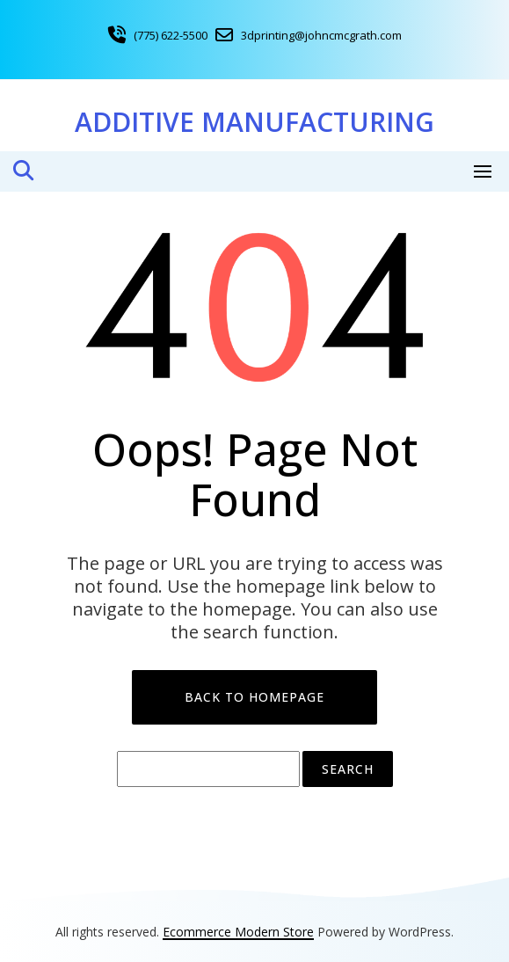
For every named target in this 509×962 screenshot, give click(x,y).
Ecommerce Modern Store (238, 931)
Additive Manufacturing (254, 122)
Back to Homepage (254, 697)
